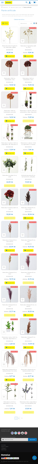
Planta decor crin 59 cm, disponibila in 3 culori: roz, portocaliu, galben (9, 403)
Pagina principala (2, 7)
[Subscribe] (32, 439)
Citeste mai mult (18, 19)
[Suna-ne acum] (34, 458)
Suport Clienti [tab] (4, 446)
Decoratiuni (5, 7)
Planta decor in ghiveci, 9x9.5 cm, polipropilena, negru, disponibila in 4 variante (28, 112)
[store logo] (8, 2)
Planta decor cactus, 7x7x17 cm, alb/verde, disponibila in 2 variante (9, 338)
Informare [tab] (3, 449)
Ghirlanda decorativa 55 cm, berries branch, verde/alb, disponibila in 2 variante (28, 177)
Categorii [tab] (3, 448)
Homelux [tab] (3, 445)
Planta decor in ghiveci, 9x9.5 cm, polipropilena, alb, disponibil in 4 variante (9, 144)
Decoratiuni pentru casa (16, 7)
